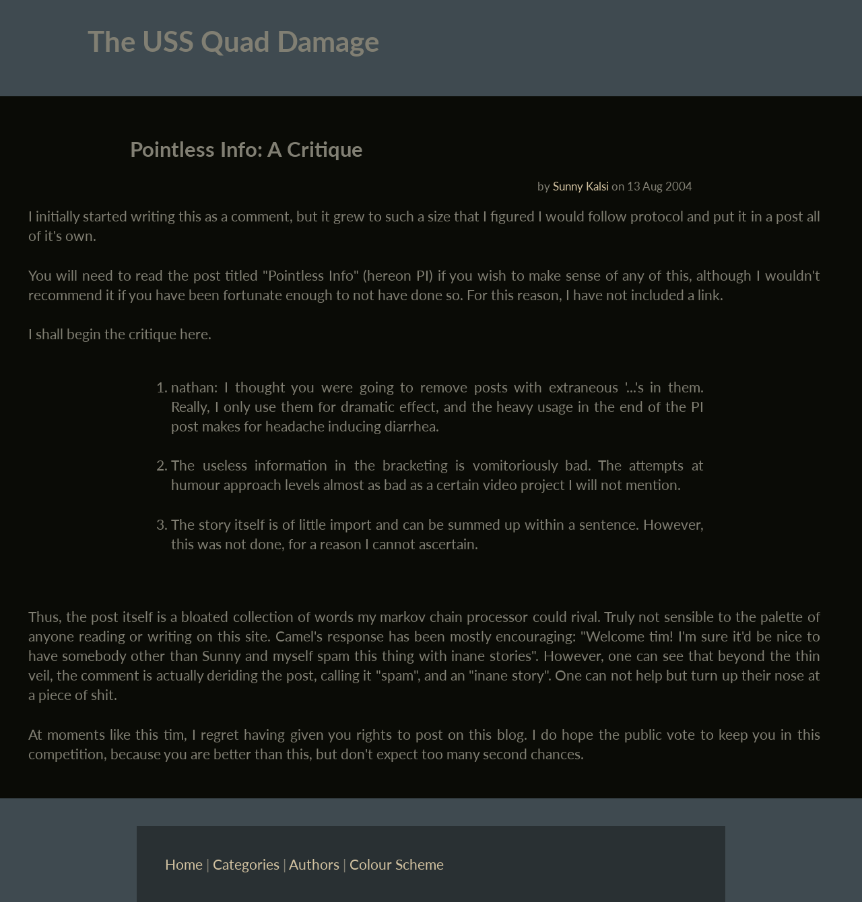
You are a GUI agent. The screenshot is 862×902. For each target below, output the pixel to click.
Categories (246, 864)
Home (184, 864)
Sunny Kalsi (581, 186)
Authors (314, 864)
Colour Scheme (397, 864)
